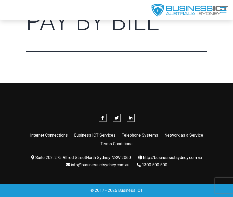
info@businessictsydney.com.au (97, 164)
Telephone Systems (140, 135)
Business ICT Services (95, 135)
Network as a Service (183, 135)
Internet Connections (49, 135)
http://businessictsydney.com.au (170, 157)
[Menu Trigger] (223, 10)
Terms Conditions (116, 143)
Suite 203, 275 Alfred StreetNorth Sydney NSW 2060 (81, 157)
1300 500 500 (152, 164)
